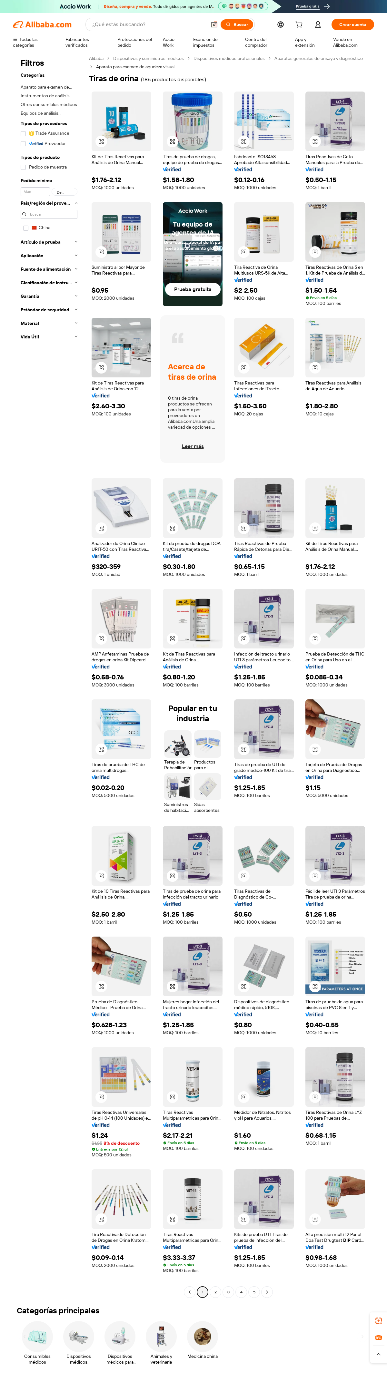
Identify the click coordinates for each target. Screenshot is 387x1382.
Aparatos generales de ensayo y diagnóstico (318, 58)
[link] (378, 1320)
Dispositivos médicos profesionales (229, 58)
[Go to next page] (267, 1292)
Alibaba (96, 58)
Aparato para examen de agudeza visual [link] (135, 66)
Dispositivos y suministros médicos (148, 58)
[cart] (300, 25)
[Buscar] (237, 24)
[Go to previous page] (189, 1292)
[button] (214, 24)
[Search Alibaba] (148, 24)
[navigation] (49, 676)
